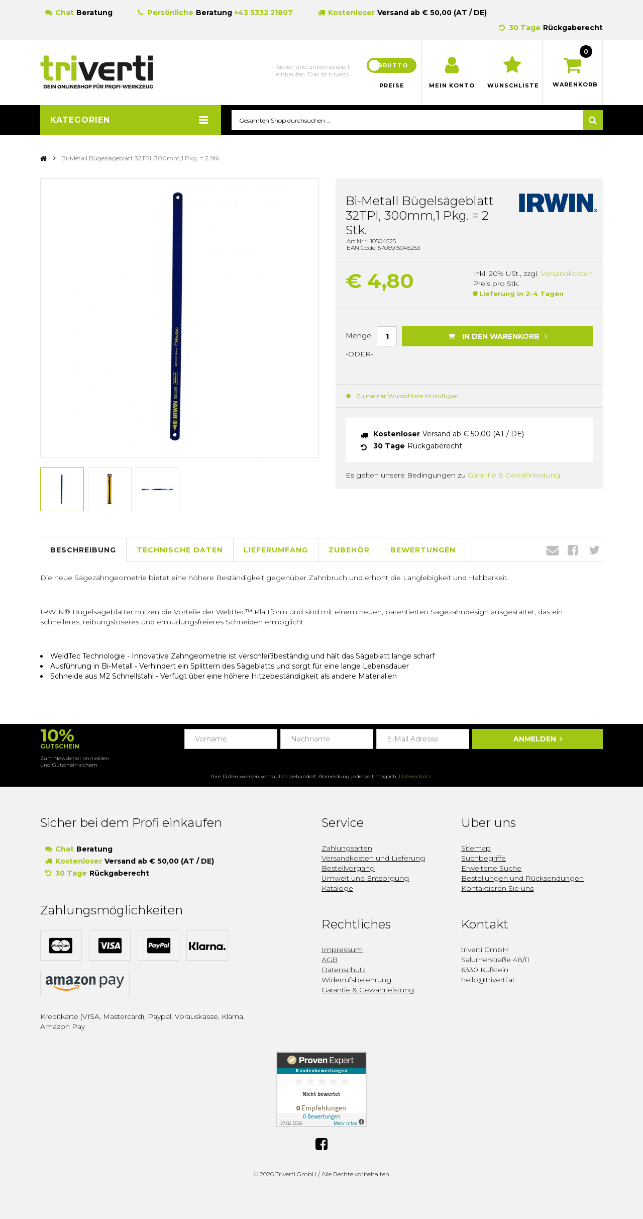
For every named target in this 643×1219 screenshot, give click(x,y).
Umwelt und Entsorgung (365, 878)
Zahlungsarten (347, 848)
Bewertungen (423, 549)
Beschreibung (83, 549)
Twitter (594, 550)
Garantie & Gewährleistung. (515, 475)
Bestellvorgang (348, 868)
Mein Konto (452, 85)
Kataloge (337, 888)
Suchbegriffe (483, 858)
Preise (391, 85)
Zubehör (349, 549)
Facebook (573, 550)
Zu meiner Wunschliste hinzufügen (402, 396)
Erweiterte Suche (491, 868)
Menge (358, 335)
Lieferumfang (276, 549)
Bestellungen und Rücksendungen (522, 878)
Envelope (553, 550)
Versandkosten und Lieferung (373, 858)
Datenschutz (415, 776)
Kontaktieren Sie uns (497, 888)
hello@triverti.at (488, 979)
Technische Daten (180, 549)
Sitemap (476, 848)
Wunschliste (512, 85)
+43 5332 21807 (263, 12)
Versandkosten (567, 273)
